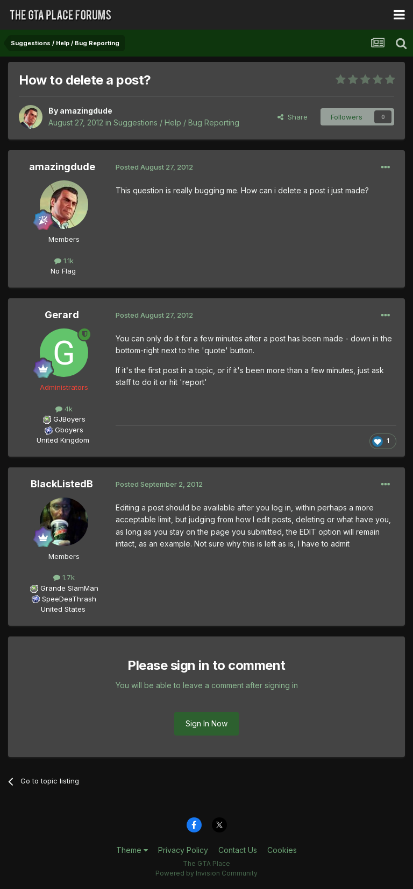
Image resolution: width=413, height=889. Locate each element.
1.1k (64, 260)
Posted (154, 167)
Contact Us (237, 850)
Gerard (62, 314)
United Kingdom (63, 440)
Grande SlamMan (69, 588)
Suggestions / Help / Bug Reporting (176, 122)
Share (292, 117)
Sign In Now (206, 723)
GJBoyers (69, 419)
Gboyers (69, 429)
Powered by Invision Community (206, 873)
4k (64, 408)
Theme (132, 850)
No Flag (63, 271)
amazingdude (86, 110)
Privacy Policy (183, 850)
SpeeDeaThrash (69, 598)
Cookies (282, 850)
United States (63, 609)
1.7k (64, 577)
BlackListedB (62, 483)
